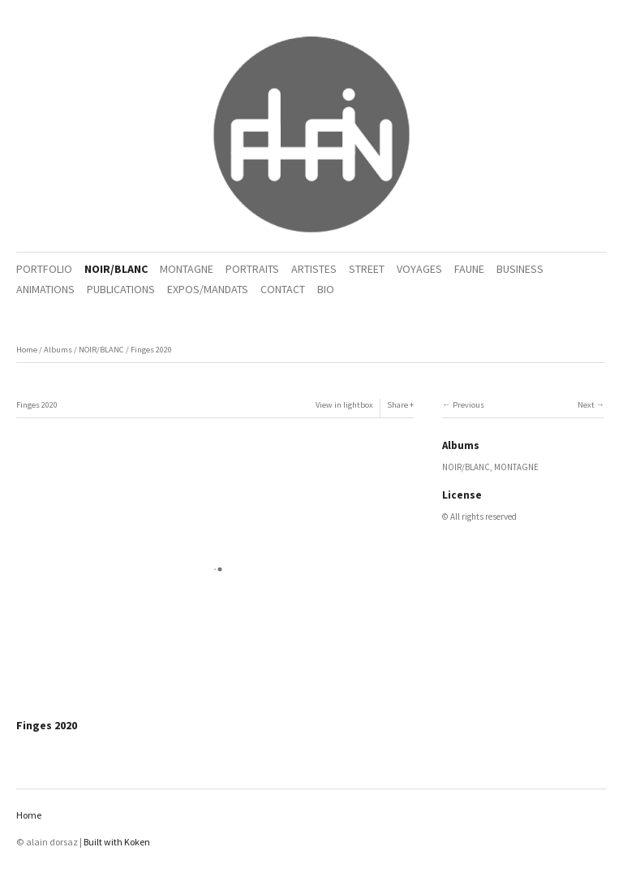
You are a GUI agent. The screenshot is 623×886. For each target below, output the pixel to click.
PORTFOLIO (44, 268)
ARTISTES (314, 268)
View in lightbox (344, 405)
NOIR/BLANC (116, 268)
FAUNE (469, 268)
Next (586, 405)
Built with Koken (117, 842)
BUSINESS (520, 268)
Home (26, 349)
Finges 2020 (151, 349)
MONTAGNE (186, 268)
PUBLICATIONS (121, 289)
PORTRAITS (252, 268)
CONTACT (282, 289)
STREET (367, 268)
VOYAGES (419, 268)
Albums (58, 349)
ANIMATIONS (45, 289)
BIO (325, 289)
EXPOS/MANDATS (207, 289)
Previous (468, 405)
